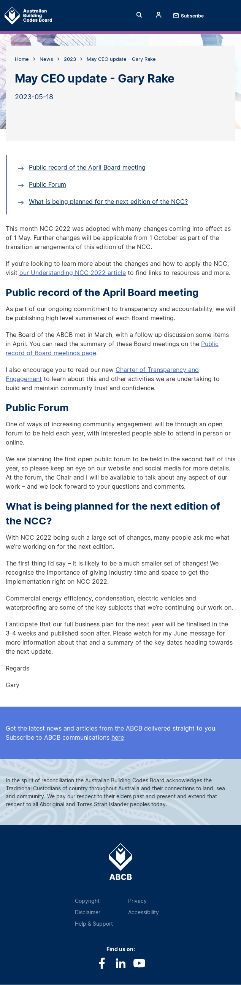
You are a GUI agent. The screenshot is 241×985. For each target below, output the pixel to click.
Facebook (102, 963)
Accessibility (143, 912)
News (46, 59)
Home (18, 15)
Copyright (87, 901)
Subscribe (192, 16)
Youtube (139, 963)
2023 (70, 59)
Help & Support (94, 923)
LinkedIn (120, 963)
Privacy (137, 901)
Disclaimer (87, 912)
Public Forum (47, 184)
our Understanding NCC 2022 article (72, 272)
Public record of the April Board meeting (87, 167)
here (117, 737)
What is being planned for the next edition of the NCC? (108, 201)
